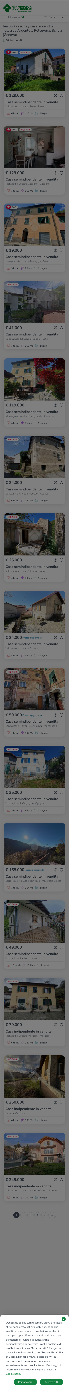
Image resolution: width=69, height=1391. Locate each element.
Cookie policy (13, 1374)
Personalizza (25, 1382)
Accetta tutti (52, 1382)
